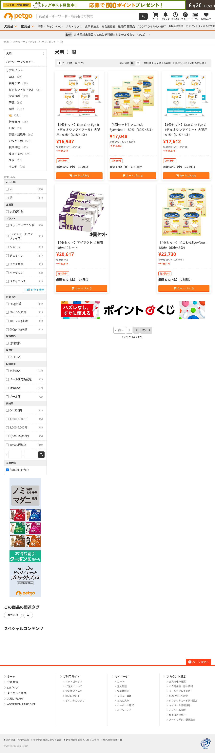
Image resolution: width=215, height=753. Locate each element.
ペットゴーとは (74, 681)
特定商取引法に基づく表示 (47, 740)
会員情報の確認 (177, 681)
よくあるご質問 (206, 26)
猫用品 (25, 26)
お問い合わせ (15, 699)
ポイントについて (75, 700)
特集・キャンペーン (50, 26)
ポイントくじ (124, 710)
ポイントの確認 (177, 710)
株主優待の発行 (177, 715)
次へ (145, 330)
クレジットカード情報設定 (183, 700)
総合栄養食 (108, 26)
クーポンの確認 (125, 705)
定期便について (74, 691)
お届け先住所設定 (178, 696)
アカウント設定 (176, 676)
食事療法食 (92, 26)
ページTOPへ (198, 662)
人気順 (157, 63)
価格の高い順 (197, 63)
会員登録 (12, 682)
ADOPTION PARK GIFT (152, 26)
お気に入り (123, 700)
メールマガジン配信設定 (182, 719)
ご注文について (74, 686)
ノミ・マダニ (74, 26)
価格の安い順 (180, 63)
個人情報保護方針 (112, 740)
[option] (107, 5)
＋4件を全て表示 (34, 290)
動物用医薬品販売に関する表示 (82, 740)
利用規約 (24, 740)
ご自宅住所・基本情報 (181, 686)
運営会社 (10, 740)
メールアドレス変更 (179, 691)
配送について (73, 696)
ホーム (11, 676)
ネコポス (12, 615)
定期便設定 (123, 691)
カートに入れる (79, 175)
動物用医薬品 (126, 26)
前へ (121, 330)
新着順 (167, 63)
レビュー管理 (124, 696)
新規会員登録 (176, 26)
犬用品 (8, 26)
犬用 (9, 53)
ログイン (190, 26)
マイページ (122, 676)
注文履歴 (122, 686)
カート (120, 681)
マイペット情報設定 (179, 705)
